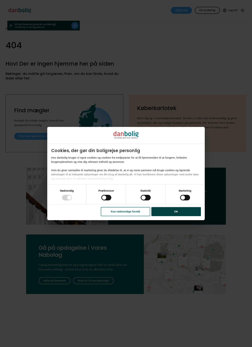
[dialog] (126, 173)
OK (176, 211)
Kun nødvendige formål (125, 211)
